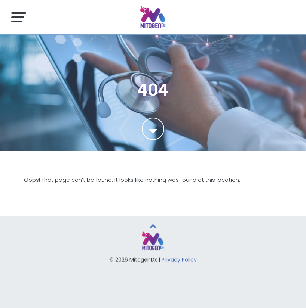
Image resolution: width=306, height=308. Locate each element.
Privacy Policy (179, 260)
